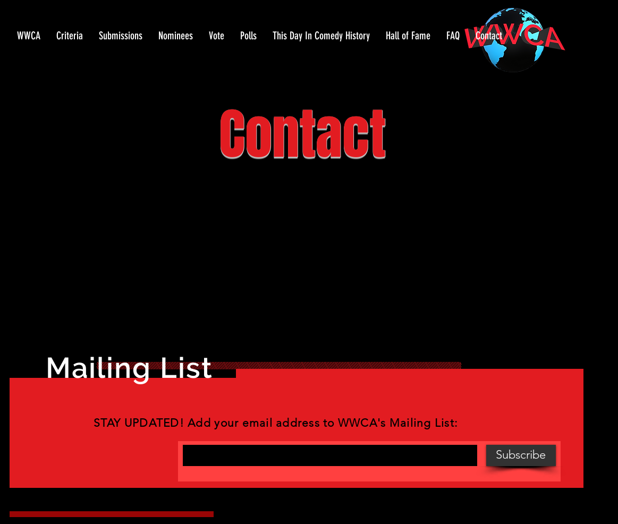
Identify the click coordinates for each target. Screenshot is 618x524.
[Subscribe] (521, 455)
